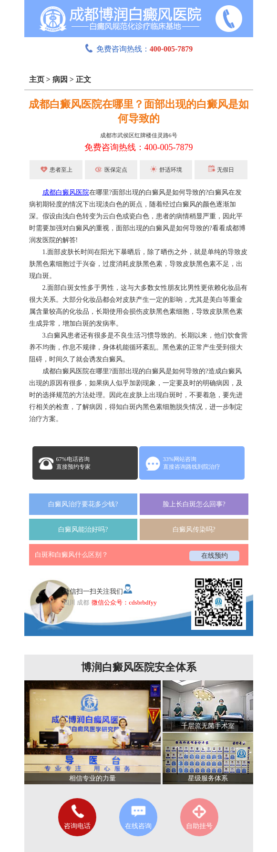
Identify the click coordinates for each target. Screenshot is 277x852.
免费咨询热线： (138, 49)
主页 (36, 79)
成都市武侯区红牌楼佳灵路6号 (138, 135)
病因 (60, 79)
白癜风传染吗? (194, 529)
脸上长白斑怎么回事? (194, 504)
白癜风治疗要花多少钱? (83, 504)
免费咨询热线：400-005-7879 (138, 147)
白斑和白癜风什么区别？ (71, 554)
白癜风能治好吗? (83, 529)
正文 (83, 79)
